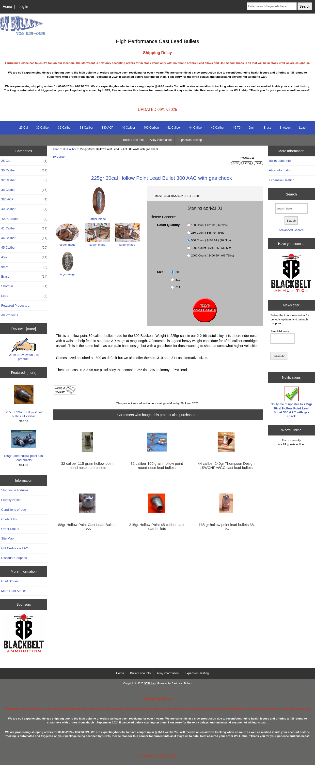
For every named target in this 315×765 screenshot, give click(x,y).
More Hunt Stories (14, 591)
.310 (177, 279)
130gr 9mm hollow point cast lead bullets (24, 446)
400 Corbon (151, 127)
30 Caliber (69, 148)
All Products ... (11, 315)
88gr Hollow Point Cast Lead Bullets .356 (87, 527)
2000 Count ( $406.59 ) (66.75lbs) (212, 255)
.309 (177, 271)
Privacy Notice (11, 500)
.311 (177, 287)
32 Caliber (65, 127)
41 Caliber (174, 127)
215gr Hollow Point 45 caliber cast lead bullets (156, 527)
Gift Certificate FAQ (14, 548)
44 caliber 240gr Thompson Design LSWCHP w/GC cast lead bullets (226, 465)
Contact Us (9, 519)
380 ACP (107, 127)
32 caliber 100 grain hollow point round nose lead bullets (156, 465)
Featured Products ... (16, 305)
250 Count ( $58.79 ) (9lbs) (208, 232)
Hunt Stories (9, 581)
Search (291, 194)
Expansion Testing (190, 140)
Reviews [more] (23, 329)
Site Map (7, 538)
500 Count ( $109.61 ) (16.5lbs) (211, 240)
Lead (302, 127)
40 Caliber (128, 127)
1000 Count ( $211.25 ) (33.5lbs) (212, 247)
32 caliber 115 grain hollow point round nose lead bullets (87, 465)
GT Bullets (150, 683)
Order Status (10, 529)
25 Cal (23, 127)
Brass (267, 127)
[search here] (291, 208)
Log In (23, 7)
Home (7, 7)
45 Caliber (217, 127)
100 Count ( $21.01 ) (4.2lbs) (209, 224)
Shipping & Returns (14, 490)
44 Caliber (196, 127)
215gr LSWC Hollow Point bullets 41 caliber (23, 401)
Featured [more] (23, 373)
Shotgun (285, 127)
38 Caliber (87, 127)
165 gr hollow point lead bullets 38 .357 (226, 527)
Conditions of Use (13, 509)
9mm (252, 127)
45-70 (236, 127)
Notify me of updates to (291, 402)
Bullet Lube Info (133, 140)
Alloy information (161, 140)
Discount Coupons (14, 558)
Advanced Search (291, 230)
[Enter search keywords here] (272, 6)
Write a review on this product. (24, 349)
